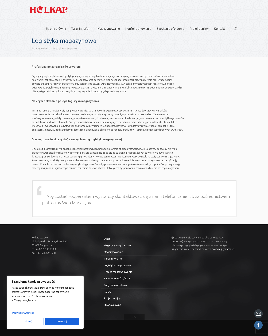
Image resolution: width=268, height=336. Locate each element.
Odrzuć (28, 321)
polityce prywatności (223, 249)
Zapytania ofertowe (116, 285)
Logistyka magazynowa (65, 48)
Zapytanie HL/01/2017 (117, 278)
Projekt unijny (112, 298)
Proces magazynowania (118, 271)
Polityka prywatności (23, 312)
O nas (107, 238)
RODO (107, 291)
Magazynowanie (113, 251)
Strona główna (39, 48)
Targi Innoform (113, 258)
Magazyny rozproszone (117, 245)
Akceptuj (62, 321)
